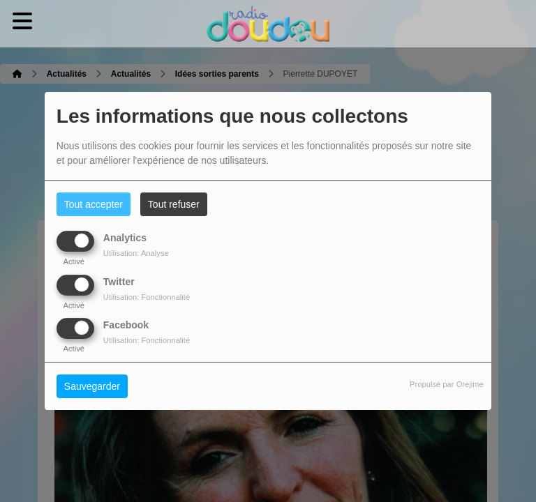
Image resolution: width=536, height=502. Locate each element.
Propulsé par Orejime (447, 384)
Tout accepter (93, 204)
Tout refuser (174, 204)
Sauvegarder (92, 386)
